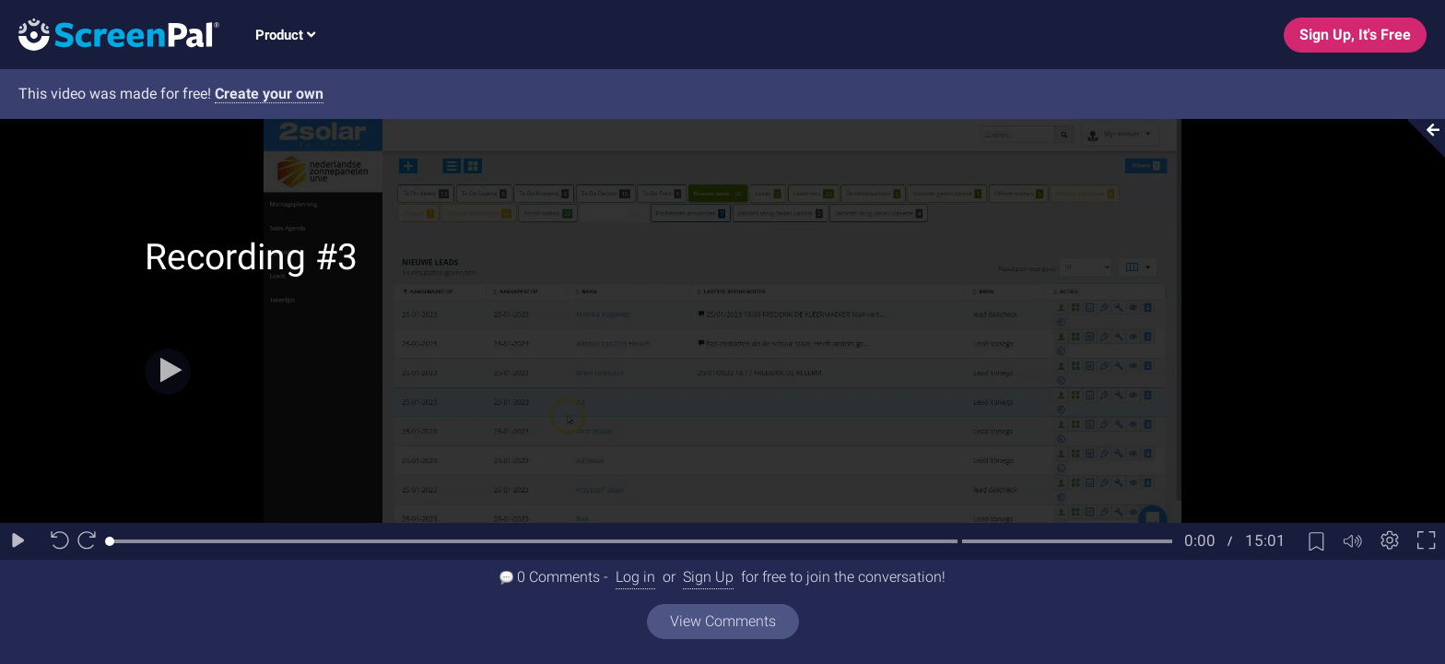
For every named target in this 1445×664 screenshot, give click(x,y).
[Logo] (109, 33)
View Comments (723, 621)
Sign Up (708, 577)
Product (285, 35)
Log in (635, 577)
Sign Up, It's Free (1355, 34)
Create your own (269, 93)
